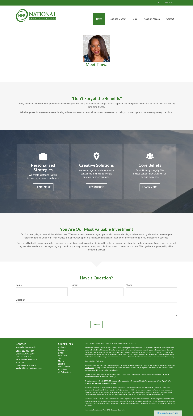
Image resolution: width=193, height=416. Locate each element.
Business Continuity (118, 410)
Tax (59, 358)
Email (75, 285)
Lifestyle (61, 364)
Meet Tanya (96, 64)
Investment (63, 350)
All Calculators (64, 372)
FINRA (87, 368)
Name (19, 285)
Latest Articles (64, 367)
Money (61, 361)
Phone (129, 285)
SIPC (92, 368)
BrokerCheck (133, 343)
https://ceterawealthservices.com (153, 394)
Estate (61, 353)
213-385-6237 (165, 3)
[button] (116, 16)
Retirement (63, 347)
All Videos (62, 369)
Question (20, 300)
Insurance (62, 355)
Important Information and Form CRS (97, 410)
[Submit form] (96, 325)
